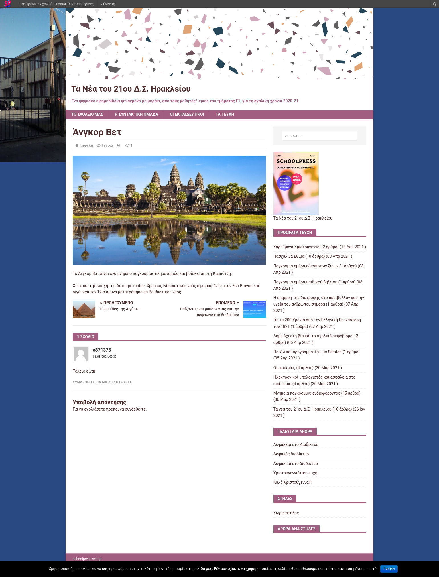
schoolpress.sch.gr (87, 559)
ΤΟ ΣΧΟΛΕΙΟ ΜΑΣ (87, 114)
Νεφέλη (86, 145)
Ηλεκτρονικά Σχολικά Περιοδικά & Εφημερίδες (56, 4)
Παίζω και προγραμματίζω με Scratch (307, 352)
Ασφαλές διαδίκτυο (291, 454)
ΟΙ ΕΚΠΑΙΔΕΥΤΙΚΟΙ (187, 114)
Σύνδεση (108, 4)
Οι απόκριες (284, 367)
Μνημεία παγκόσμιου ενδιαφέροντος (306, 393)
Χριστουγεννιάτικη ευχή (295, 473)
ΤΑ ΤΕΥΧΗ (225, 114)
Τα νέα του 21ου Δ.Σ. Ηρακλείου (302, 409)
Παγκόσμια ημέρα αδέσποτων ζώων (306, 266)
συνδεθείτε (135, 409)
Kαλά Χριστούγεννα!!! (292, 482)
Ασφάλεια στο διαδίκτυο (295, 463)
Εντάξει (389, 569)
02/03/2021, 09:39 (105, 356)
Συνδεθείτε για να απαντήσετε (102, 382)
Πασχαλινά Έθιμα (288, 256)
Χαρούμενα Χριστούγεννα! (296, 247)
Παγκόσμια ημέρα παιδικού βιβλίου (305, 282)
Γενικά (107, 145)
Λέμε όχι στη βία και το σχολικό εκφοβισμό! (313, 336)
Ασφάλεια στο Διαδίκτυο (295, 444)
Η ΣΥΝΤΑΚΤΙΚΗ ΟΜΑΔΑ (136, 114)
